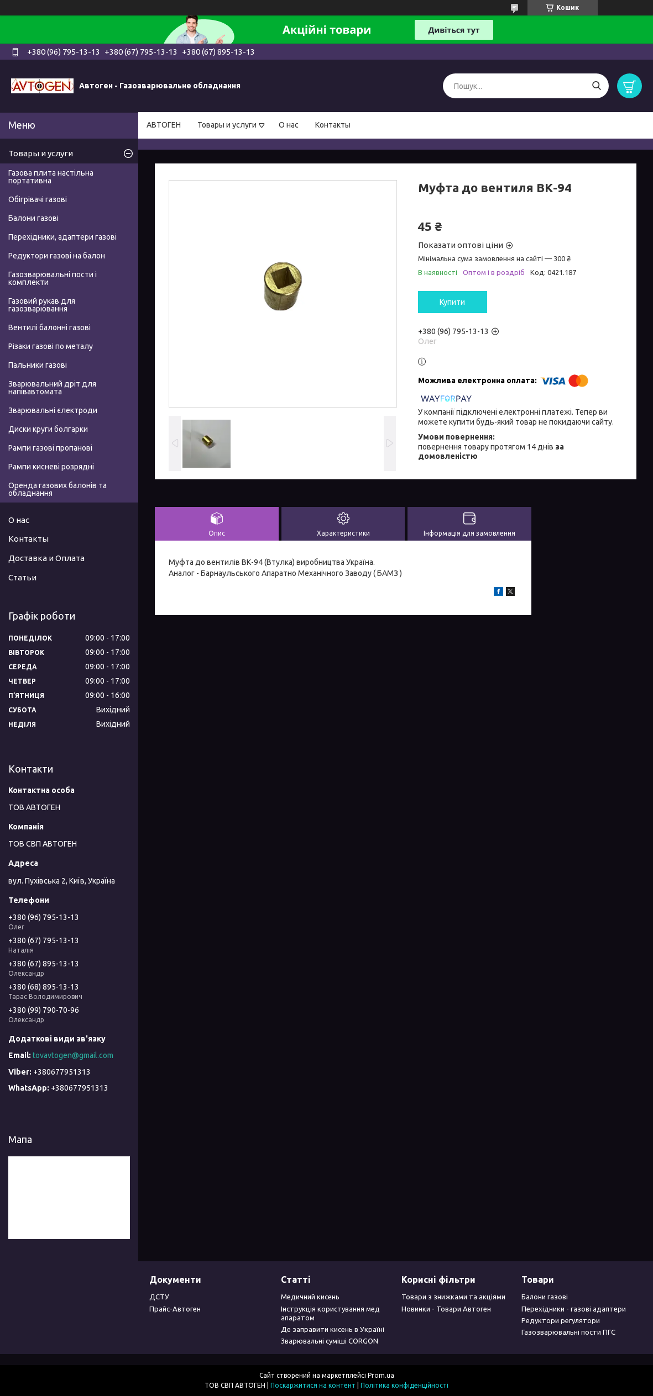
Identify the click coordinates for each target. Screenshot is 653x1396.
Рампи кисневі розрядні (51, 466)
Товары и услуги (227, 124)
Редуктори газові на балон (56, 255)
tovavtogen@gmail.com (73, 1055)
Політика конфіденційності (404, 1385)
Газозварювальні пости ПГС (568, 1332)
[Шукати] (596, 85)
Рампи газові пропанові (50, 447)
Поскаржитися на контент (313, 1385)
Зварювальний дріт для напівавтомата (52, 387)
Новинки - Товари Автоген (446, 1309)
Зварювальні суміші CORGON (329, 1341)
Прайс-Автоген (175, 1309)
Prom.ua (381, 1375)
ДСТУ (159, 1296)
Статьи (22, 577)
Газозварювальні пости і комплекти (52, 278)
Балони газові (33, 218)
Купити (452, 302)
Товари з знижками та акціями (453, 1296)
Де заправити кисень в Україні (332, 1329)
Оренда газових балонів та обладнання (57, 489)
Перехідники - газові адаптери (573, 1309)
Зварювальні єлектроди (52, 410)
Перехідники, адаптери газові (62, 236)
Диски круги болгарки (48, 429)
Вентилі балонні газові (49, 327)
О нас (289, 124)
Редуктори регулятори (560, 1320)
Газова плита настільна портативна (50, 176)
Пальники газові (37, 365)
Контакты (333, 124)
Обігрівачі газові (37, 199)
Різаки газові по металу (50, 346)
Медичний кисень (310, 1296)
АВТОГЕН (164, 124)
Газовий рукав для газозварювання (41, 305)
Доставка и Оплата (46, 558)
